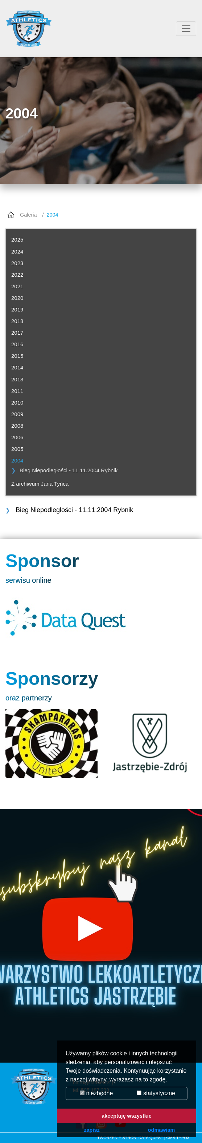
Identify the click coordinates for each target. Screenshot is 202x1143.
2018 (17, 321)
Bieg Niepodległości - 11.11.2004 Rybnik (69, 470)
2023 (17, 263)
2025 (17, 239)
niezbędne (96, 1093)
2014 (17, 367)
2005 (17, 449)
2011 (17, 391)
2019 (17, 309)
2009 (17, 414)
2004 (17, 460)
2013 (17, 379)
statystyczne (156, 1093)
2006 (17, 437)
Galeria (28, 215)
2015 (17, 356)
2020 (17, 298)
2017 (17, 333)
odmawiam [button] (161, 1130)
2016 (17, 344)
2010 (17, 402)
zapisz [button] (91, 1130)
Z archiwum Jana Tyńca (40, 484)
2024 (17, 251)
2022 (17, 275)
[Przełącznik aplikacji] (186, 28)
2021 (17, 286)
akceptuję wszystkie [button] (127, 1116)
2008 (17, 426)
